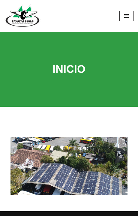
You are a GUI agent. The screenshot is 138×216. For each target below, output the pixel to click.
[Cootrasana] (22, 16)
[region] (69, 166)
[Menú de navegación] (126, 16)
